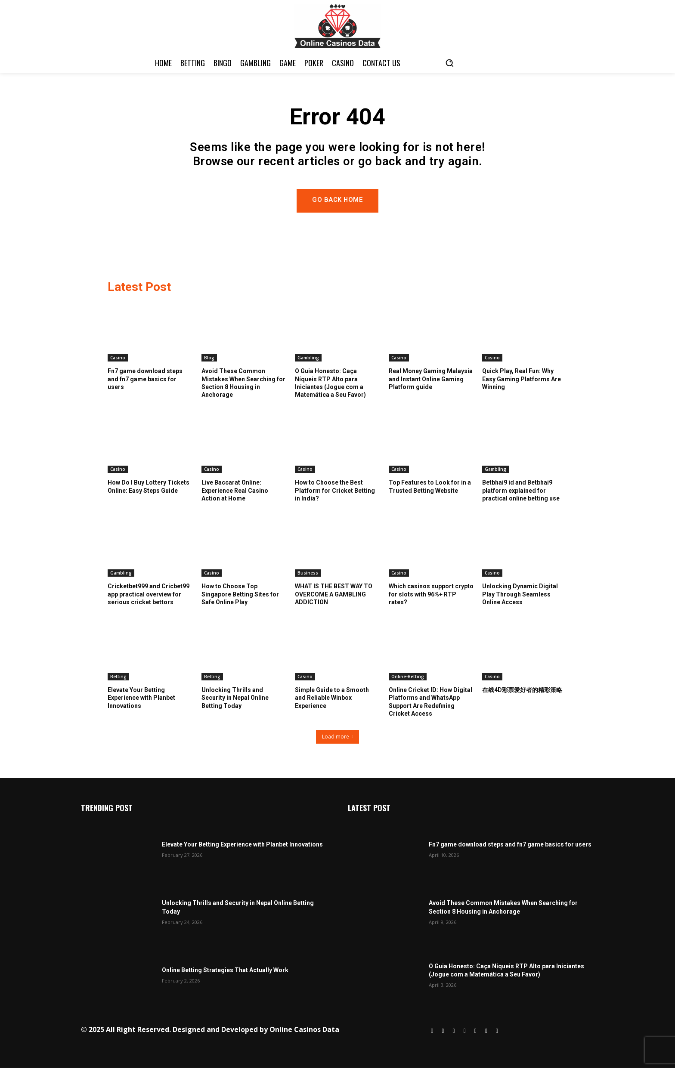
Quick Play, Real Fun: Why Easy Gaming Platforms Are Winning (521, 380)
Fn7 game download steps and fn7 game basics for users (145, 380)
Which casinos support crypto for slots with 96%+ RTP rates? (431, 595)
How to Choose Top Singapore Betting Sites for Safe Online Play (240, 595)
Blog (209, 359)
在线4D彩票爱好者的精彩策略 (522, 691)
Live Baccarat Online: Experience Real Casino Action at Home (234, 491)
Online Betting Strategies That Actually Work (225, 971)
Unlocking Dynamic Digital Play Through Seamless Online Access (520, 595)
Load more (337, 738)
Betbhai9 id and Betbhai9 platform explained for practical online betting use (521, 491)
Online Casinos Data (304, 1030)
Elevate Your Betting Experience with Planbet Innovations (141, 699)
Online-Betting (407, 678)
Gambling (308, 359)
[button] (449, 63)
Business (307, 574)
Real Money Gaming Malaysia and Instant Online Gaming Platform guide (431, 380)
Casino (117, 359)
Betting (118, 678)
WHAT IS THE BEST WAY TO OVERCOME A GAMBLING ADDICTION (333, 595)
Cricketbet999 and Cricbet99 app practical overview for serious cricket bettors (148, 595)
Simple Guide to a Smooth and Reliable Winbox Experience (332, 699)
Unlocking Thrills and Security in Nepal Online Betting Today (235, 699)
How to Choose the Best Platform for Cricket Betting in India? (335, 491)
